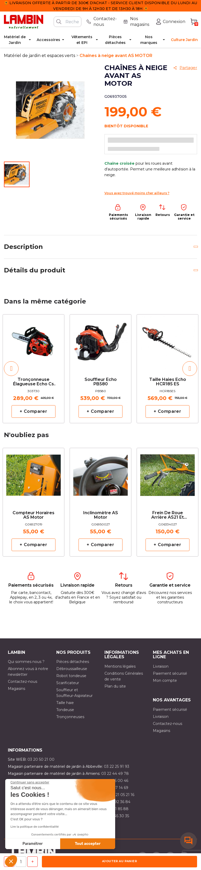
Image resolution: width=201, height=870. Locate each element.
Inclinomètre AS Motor (100, 515)
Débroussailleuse (71, 668)
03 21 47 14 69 (115, 787)
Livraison (161, 666)
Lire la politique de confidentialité (34, 826)
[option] (33, 368)
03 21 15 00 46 (115, 780)
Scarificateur (67, 682)
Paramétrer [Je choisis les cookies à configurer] (33, 844)
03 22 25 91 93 (116, 766)
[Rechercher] (67, 21)
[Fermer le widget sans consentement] (30, 782)
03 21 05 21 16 (122, 794)
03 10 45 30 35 (116, 816)
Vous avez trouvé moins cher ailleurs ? (136, 193)
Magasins (16, 688)
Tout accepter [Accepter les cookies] (87, 844)
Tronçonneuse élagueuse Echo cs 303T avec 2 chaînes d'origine (33, 382)
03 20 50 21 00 (40, 759)
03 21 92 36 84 (117, 801)
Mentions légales (120, 666)
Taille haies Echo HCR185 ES (167, 382)
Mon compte (165, 680)
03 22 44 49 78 (115, 773)
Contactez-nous (22, 681)
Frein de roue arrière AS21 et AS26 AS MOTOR (167, 515)
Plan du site (115, 686)
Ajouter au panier (119, 861)
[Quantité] (21, 861)
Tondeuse (65, 709)
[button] (11, 861)
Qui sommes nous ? (26, 661)
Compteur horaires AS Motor (33, 515)
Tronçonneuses (70, 716)
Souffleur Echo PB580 (101, 382)
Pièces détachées (72, 661)
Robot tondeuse (71, 675)
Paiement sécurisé (170, 673)
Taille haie (65, 702)
